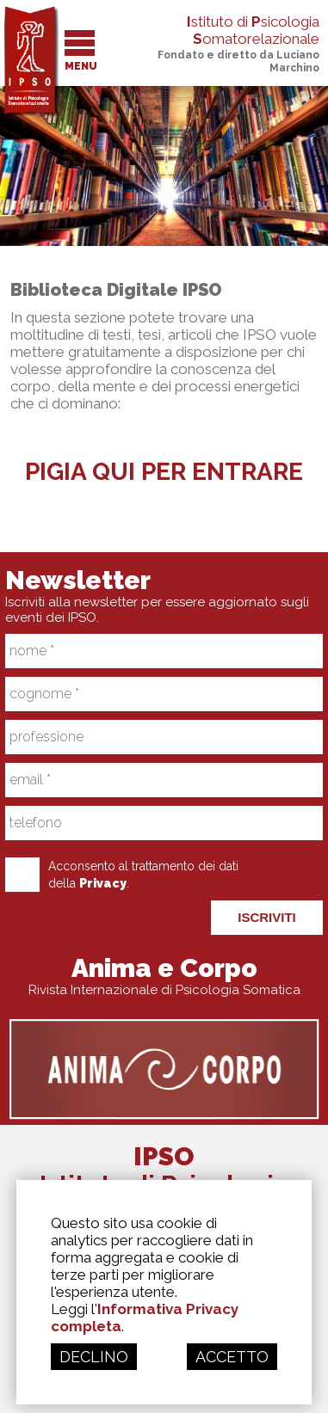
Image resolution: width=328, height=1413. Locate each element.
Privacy (103, 883)
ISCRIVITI (267, 917)
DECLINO (93, 1357)
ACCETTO (232, 1357)
